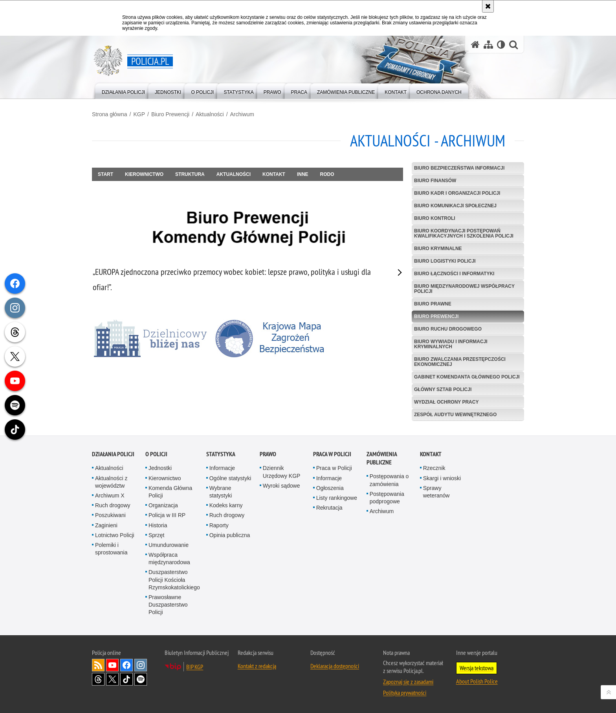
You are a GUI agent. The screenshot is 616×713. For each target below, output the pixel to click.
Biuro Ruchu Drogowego (448, 329)
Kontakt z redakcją (257, 666)
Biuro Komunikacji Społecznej (455, 205)
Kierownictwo (144, 174)
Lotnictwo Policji (114, 535)
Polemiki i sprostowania (111, 549)
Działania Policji (113, 454)
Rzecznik (434, 468)
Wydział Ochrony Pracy (446, 402)
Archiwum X (110, 495)
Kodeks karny (226, 505)
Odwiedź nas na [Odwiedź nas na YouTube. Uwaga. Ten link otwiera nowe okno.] (112, 665)
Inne (302, 174)
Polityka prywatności (404, 693)
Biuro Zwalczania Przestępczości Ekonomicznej (460, 361)
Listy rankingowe (336, 498)
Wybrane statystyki (220, 492)
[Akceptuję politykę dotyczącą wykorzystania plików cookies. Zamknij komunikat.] (488, 6)
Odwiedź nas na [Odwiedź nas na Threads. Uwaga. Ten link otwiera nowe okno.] (98, 679)
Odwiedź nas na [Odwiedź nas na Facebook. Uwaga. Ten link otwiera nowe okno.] (126, 665)
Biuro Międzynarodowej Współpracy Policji (464, 288)
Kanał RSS (98, 665)
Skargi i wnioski (442, 478)
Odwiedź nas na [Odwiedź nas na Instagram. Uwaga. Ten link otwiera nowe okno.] (140, 665)
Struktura (190, 174)
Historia (157, 525)
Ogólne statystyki (230, 478)
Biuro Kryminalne (438, 248)
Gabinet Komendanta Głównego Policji (467, 377)
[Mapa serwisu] (488, 44)
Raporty (219, 525)
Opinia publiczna (229, 535)
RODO (327, 174)
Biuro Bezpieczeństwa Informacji (459, 168)
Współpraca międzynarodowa (169, 558)
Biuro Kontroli (434, 218)
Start (105, 174)
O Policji (156, 454)
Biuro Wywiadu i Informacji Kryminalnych (451, 344)
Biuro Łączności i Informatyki (454, 273)
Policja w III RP (166, 515)
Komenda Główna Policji (170, 492)
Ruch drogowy (112, 505)
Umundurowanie (168, 545)
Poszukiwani (110, 515)
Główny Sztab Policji (442, 389)
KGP (139, 114)
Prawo (268, 454)
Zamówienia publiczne (382, 458)
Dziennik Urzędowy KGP (282, 472)
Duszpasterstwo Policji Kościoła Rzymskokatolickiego (174, 579)
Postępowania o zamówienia (389, 480)
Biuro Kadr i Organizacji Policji (457, 193)
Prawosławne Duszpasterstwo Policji (168, 604)
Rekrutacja (329, 508)
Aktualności (210, 114)
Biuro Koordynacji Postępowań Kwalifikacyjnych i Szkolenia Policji (463, 233)
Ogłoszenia (330, 488)
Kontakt (273, 174)
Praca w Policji (332, 454)
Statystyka (220, 454)
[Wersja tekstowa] (501, 44)
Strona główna (109, 114)
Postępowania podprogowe (387, 498)
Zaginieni (106, 525)
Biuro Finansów (435, 180)
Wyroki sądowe (281, 486)
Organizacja (163, 505)
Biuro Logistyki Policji (445, 261)
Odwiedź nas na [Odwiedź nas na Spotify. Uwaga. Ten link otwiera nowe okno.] (140, 679)
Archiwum (242, 114)
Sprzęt (156, 535)
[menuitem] (123, 90)
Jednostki (160, 468)
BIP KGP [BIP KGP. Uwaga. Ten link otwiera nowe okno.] (194, 667)
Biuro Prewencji (170, 114)
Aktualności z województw (111, 482)
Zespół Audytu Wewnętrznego (455, 414)
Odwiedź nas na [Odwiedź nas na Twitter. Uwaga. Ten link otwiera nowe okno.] (112, 679)
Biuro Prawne (432, 304)
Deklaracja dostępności (334, 666)
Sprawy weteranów (436, 492)
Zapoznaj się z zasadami (408, 682)
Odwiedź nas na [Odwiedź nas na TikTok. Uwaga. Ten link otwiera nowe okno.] (126, 679)
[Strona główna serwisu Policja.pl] (475, 44)
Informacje (222, 468)
